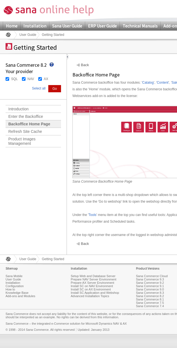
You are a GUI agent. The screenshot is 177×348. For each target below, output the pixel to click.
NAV (30, 79)
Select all (38, 88)
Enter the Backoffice (25, 116)
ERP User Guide (102, 26)
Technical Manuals (140, 26)
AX (46, 79)
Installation (34, 26)
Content (162, 82)
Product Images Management (22, 141)
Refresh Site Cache (25, 131)
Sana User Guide (67, 26)
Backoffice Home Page (29, 124)
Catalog (148, 82)
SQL (14, 79)
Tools (92, 215)
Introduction (18, 109)
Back (85, 65)
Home (11, 26)
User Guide (27, 35)
